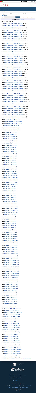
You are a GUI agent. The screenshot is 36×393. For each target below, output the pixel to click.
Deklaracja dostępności (5, 9)
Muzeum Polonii (11, 387)
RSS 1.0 (28, 17)
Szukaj (22, 8)
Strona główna (3, 8)
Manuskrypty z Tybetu (24, 387)
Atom (24, 17)
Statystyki (26, 8)
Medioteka (17, 387)
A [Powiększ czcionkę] (34, 1)
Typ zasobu (21, 19)
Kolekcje (14, 8)
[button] (17, 17)
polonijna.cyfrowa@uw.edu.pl (16, 378)
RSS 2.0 (33, 17)
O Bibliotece (9, 8)
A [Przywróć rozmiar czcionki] (32, 1)
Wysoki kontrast (24, 1)
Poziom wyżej (4, 15)
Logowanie (3, 11)
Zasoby (18, 8)
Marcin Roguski (16, 380)
